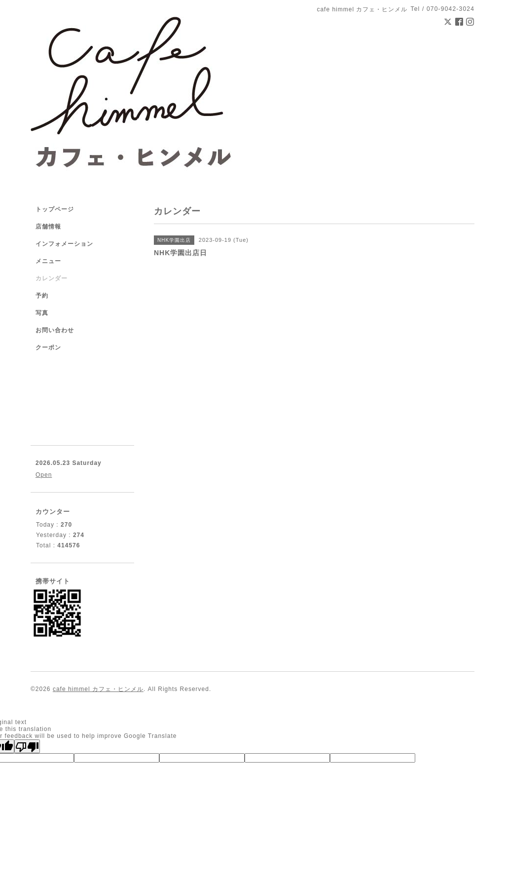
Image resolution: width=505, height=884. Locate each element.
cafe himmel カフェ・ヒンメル (98, 689)
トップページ (55, 209)
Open (44, 474)
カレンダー (52, 278)
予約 (42, 295)
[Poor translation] (27, 746)
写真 (42, 312)
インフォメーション (64, 243)
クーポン (48, 347)
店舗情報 (48, 226)
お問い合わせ (55, 330)
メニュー (48, 261)
